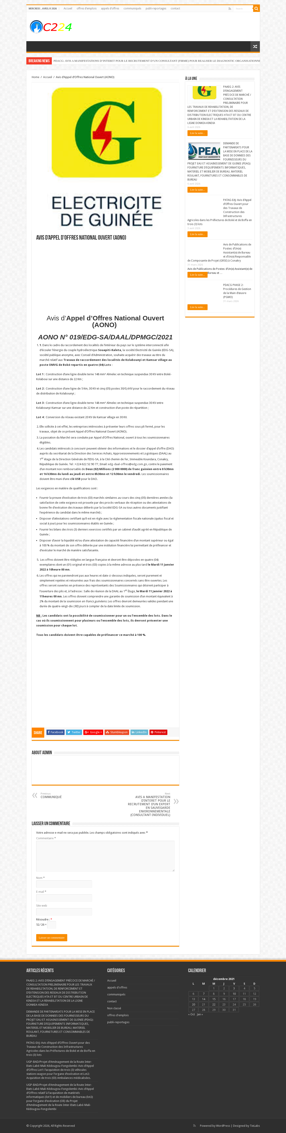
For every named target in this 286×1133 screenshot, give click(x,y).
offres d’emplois (87, 8)
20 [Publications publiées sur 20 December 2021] (193, 1004)
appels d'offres (117, 987)
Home (35, 77)
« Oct (191, 1014)
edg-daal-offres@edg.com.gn (127, 464)
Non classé (114, 1008)
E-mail (41, 891)
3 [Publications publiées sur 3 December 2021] (234, 988)
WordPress (223, 1125)
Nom (40, 878)
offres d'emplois (118, 1015)
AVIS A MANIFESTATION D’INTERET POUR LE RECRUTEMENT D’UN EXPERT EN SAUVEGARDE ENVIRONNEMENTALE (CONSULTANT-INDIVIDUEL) (147, 804)
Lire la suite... (197, 133)
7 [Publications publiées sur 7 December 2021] (203, 993)
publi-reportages (156, 8)
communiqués (132, 8)
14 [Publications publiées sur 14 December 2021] (203, 999)
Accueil (68, 8)
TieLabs (255, 1125)
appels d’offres (110, 8)
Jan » (200, 1014)
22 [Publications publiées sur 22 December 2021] (213, 1004)
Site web (41, 905)
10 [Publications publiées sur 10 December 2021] (234, 993)
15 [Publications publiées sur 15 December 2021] (213, 999)
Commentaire (46, 838)
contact (175, 8)
